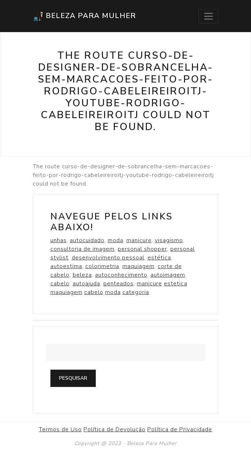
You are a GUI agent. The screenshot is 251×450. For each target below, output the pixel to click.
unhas (58, 240)
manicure (139, 240)
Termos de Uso (60, 429)
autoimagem (168, 275)
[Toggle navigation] (208, 16)
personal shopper (142, 249)
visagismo (169, 240)
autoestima (66, 266)
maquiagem (138, 266)
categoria (135, 292)
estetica (175, 284)
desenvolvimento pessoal (108, 258)
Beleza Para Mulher (84, 16)
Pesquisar (73, 378)
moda (115, 240)
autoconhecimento (121, 275)
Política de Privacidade (179, 429)
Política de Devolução (114, 429)
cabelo (60, 284)
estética (159, 258)
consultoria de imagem (82, 249)
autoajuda (86, 284)
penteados (118, 284)
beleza (82, 275)
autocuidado (87, 240)
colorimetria (102, 266)
